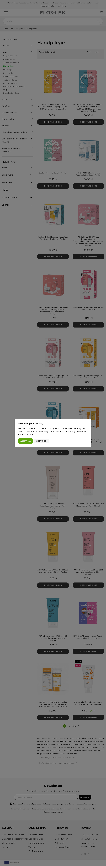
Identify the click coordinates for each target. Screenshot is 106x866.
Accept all (25, 441)
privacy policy (68, 431)
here (32, 434)
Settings (41, 441)
